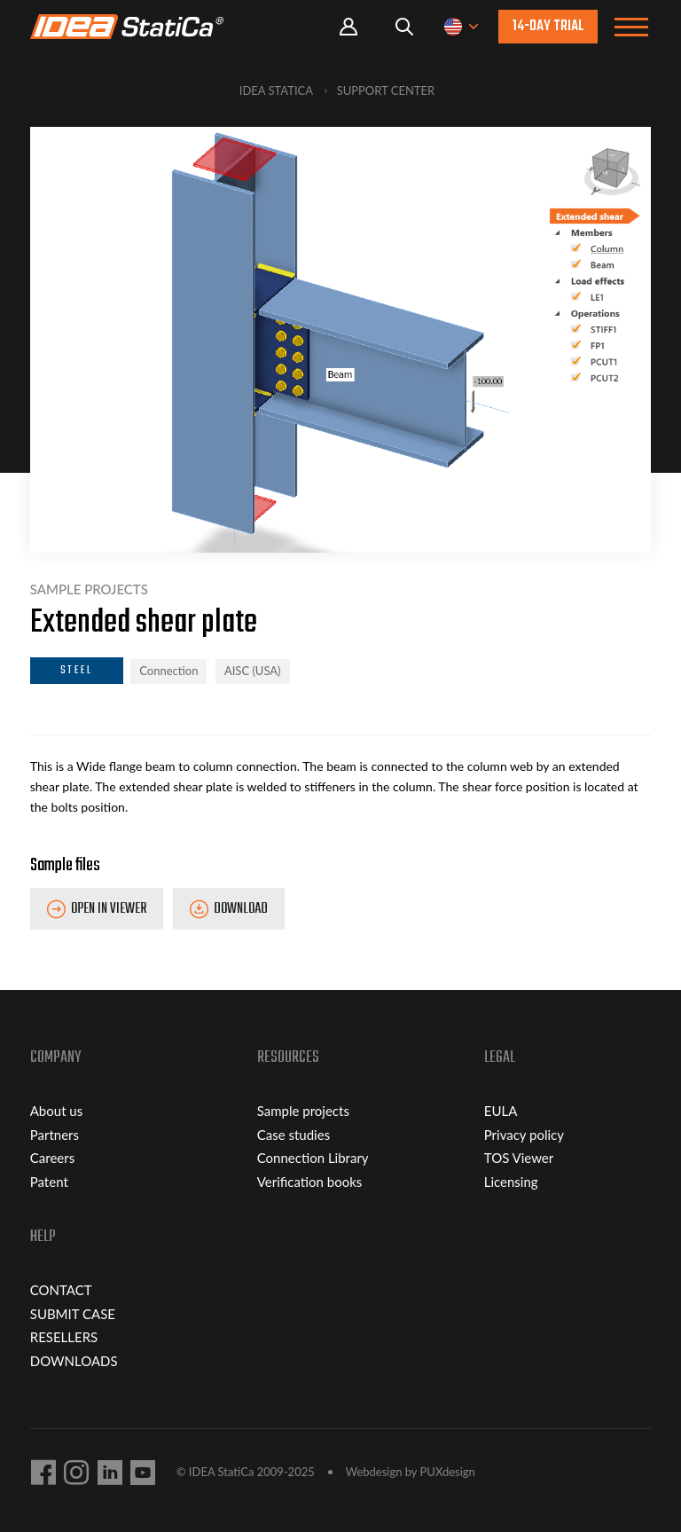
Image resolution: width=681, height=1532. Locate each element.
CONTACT (61, 1290)
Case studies (293, 1135)
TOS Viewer (518, 1158)
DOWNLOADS (74, 1361)
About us (56, 1111)
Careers (52, 1158)
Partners (54, 1135)
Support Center (386, 90)
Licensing (511, 1182)
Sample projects (303, 1111)
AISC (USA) (252, 671)
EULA (501, 1111)
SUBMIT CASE (72, 1314)
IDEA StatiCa (276, 90)
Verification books (310, 1182)
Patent (49, 1182)
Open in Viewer (108, 909)
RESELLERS (64, 1337)
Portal (348, 27)
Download (241, 909)
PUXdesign (447, 1472)
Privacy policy (524, 1135)
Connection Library (313, 1158)
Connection (168, 671)
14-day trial (548, 26)
